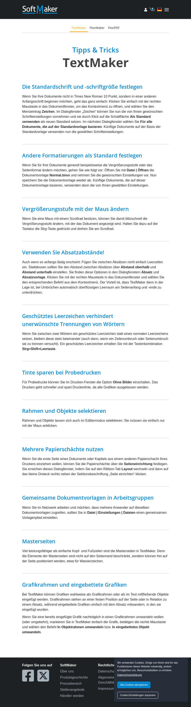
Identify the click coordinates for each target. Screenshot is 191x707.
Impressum (106, 688)
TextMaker (78, 28)
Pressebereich (71, 683)
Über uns (67, 671)
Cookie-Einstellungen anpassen (138, 695)
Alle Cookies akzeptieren (134, 684)
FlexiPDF (114, 28)
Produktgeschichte (74, 677)
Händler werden (72, 696)
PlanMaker (97, 28)
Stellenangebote (72, 689)
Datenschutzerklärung (129, 674)
